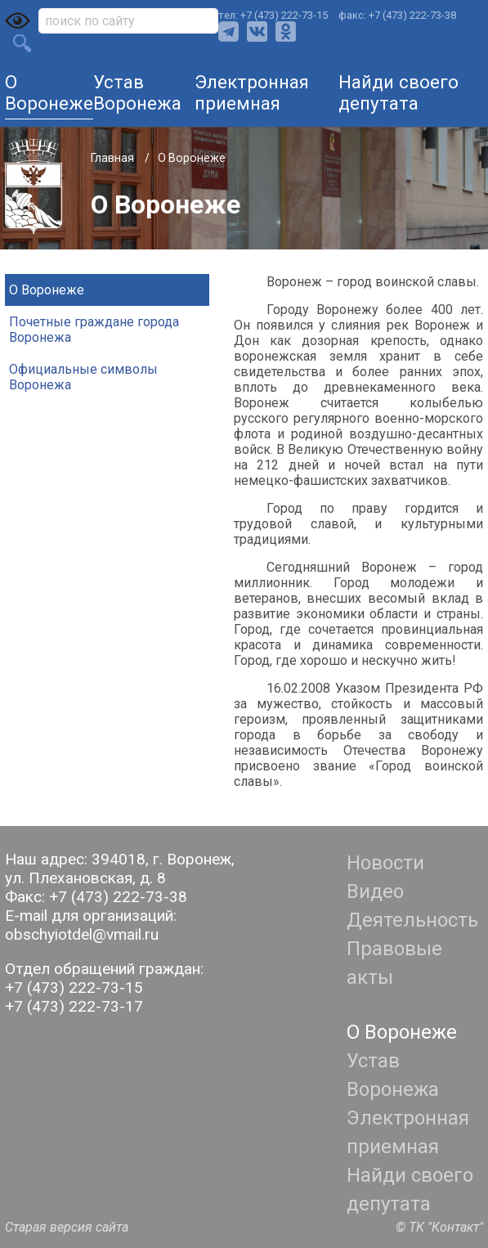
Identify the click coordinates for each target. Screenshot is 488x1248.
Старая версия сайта (66, 1227)
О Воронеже (49, 92)
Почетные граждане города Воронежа (94, 329)
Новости (385, 862)
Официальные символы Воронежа (83, 377)
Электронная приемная (252, 92)
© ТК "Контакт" (439, 1227)
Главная (114, 157)
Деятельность (412, 920)
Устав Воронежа (137, 92)
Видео (375, 891)
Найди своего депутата (398, 92)
